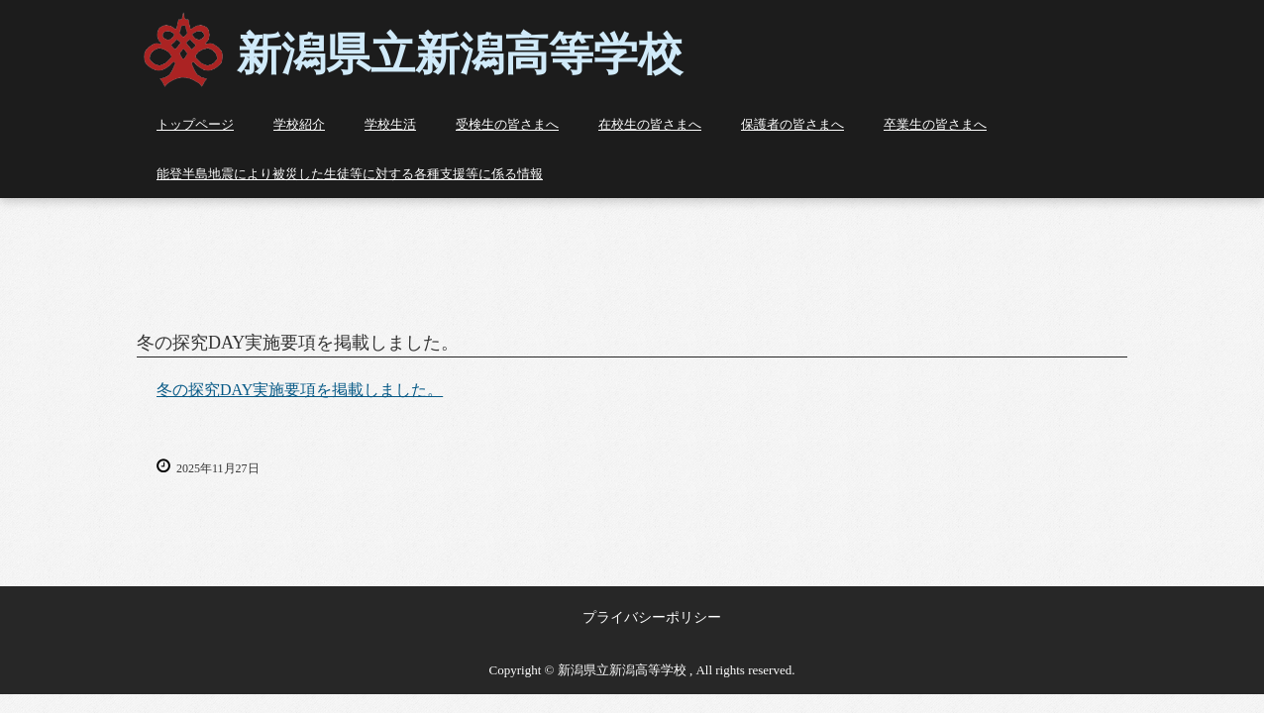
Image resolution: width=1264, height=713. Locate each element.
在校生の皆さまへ (649, 124)
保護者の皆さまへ (792, 124)
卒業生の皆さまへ (935, 124)
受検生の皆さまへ (507, 124)
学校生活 (390, 124)
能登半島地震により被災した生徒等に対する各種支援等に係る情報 (350, 173)
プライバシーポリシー (651, 617)
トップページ (195, 124)
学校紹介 (299, 124)
